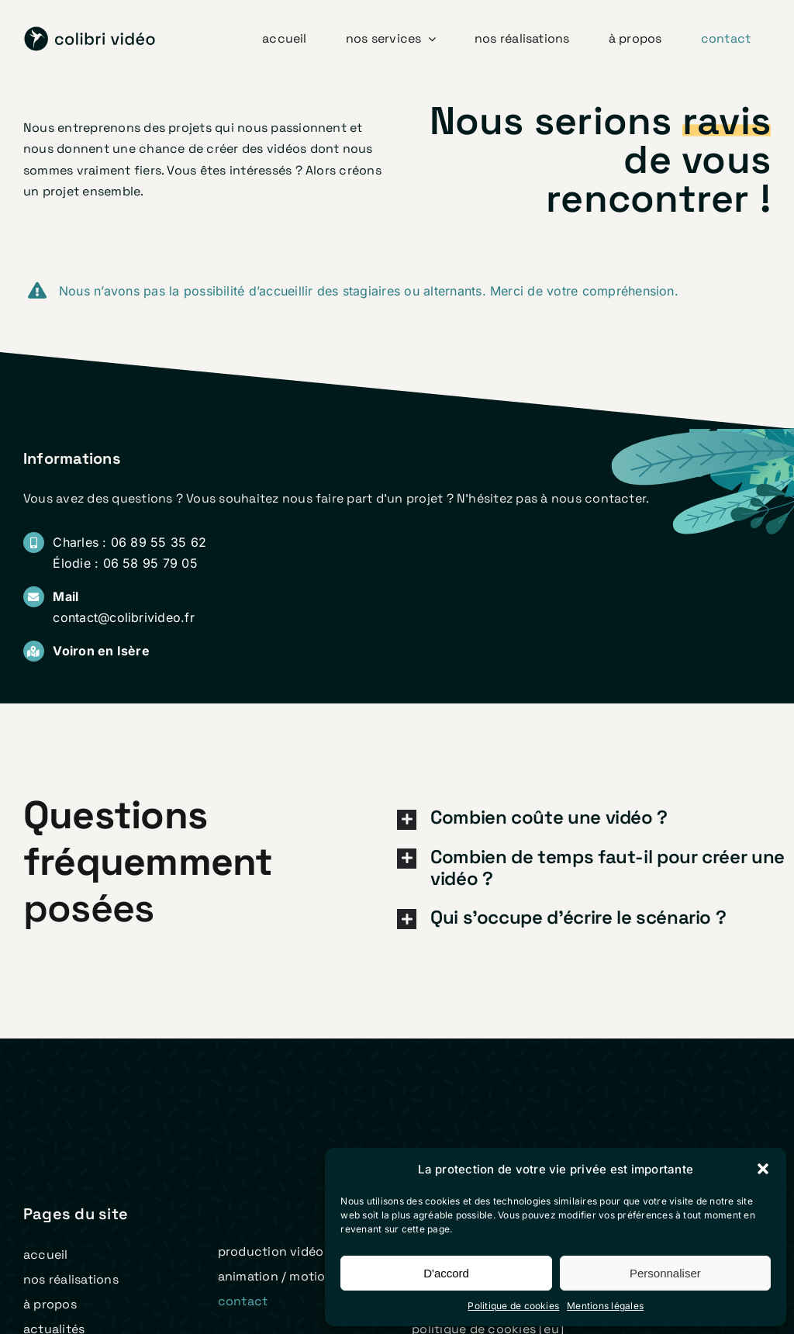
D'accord (446, 1273)
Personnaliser (665, 1273)
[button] (763, 1169)
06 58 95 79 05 (150, 563)
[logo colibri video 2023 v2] (90, 32)
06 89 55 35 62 (158, 542)
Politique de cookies (513, 1306)
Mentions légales (605, 1306)
